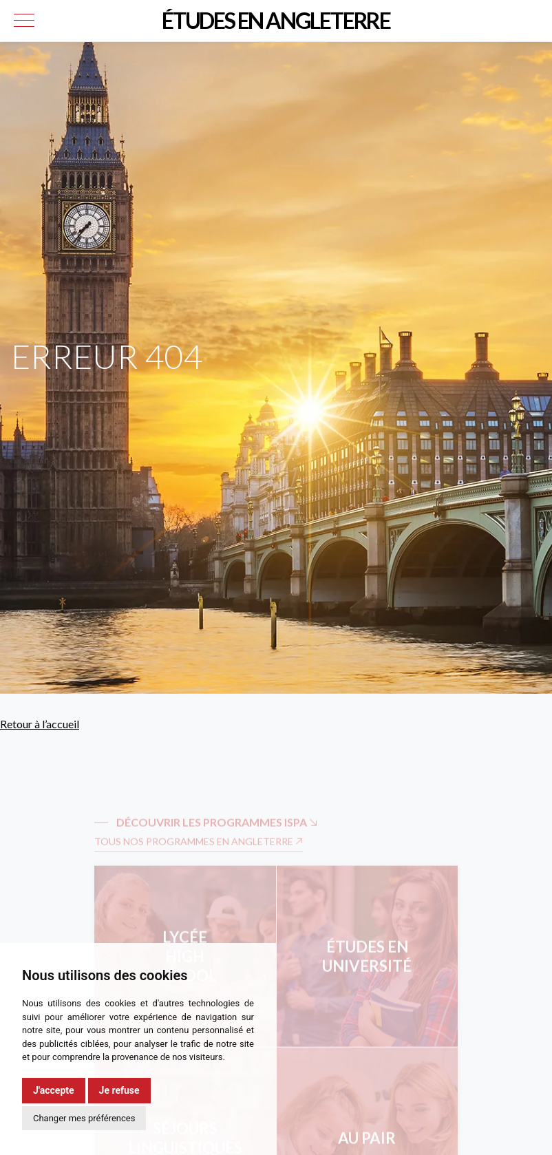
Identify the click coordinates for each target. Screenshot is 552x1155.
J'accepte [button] (53, 1090)
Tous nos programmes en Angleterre (198, 854)
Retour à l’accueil (39, 723)
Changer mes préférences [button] (84, 1118)
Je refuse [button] (119, 1090)
